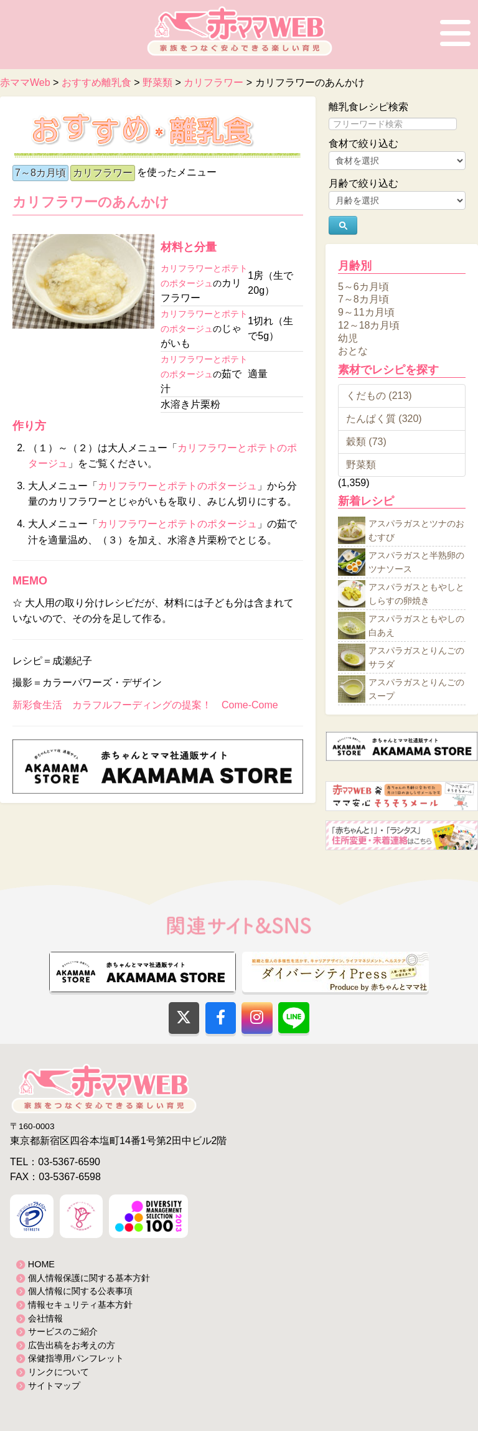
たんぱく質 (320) (384, 418)
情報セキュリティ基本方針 (80, 1305)
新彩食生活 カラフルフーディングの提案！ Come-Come (145, 705)
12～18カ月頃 (369, 325)
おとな (353, 350)
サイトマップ (54, 1386)
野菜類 (361, 464)
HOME (41, 1264)
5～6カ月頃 (363, 286)
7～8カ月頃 (40, 172)
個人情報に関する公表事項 (80, 1291)
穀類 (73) (366, 441)
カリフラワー (103, 172)
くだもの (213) (379, 395)
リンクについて (58, 1372)
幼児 (348, 337)
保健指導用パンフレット (76, 1358)
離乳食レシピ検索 (368, 106)
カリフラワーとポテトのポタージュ (177, 486)
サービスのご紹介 (63, 1331)
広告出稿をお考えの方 (71, 1345)
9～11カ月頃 (366, 312)
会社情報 (45, 1318)
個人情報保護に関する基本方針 (89, 1278)
